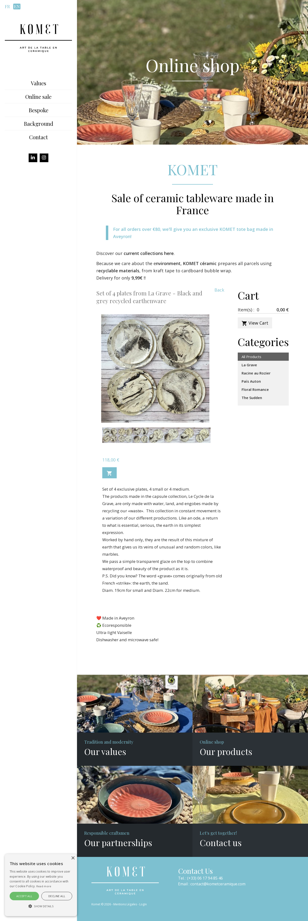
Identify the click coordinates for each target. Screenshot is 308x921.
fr (7, 6)
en (17, 6)
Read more (43, 886)
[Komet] (38, 37)
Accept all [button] (24, 896)
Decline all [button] (56, 896)
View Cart (255, 323)
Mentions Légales (125, 904)
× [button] (73, 858)
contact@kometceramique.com (217, 884)
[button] (41, 906)
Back (219, 290)
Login (143, 904)
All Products (251, 356)
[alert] (41, 885)
